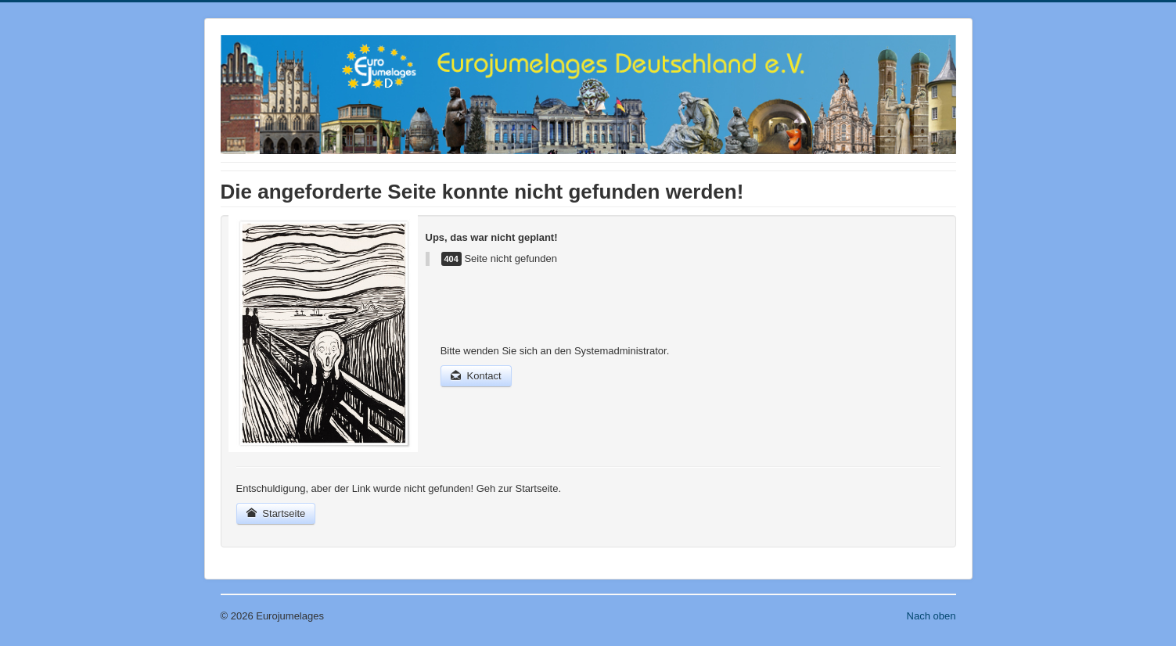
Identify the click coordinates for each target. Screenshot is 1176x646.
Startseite (276, 513)
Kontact (476, 376)
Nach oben (931, 616)
